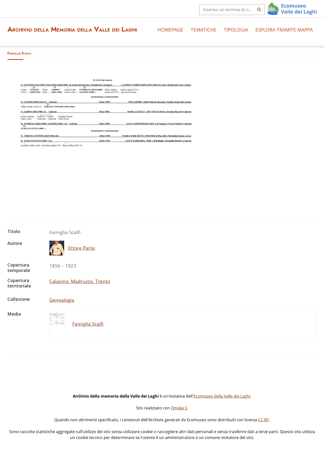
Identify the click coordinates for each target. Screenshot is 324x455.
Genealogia (61, 300)
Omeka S (179, 408)
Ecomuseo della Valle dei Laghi (221, 396)
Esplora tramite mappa (284, 29)
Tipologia (236, 29)
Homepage (170, 29)
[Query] (232, 9)
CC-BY (263, 419)
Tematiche (203, 29)
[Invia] (259, 9)
